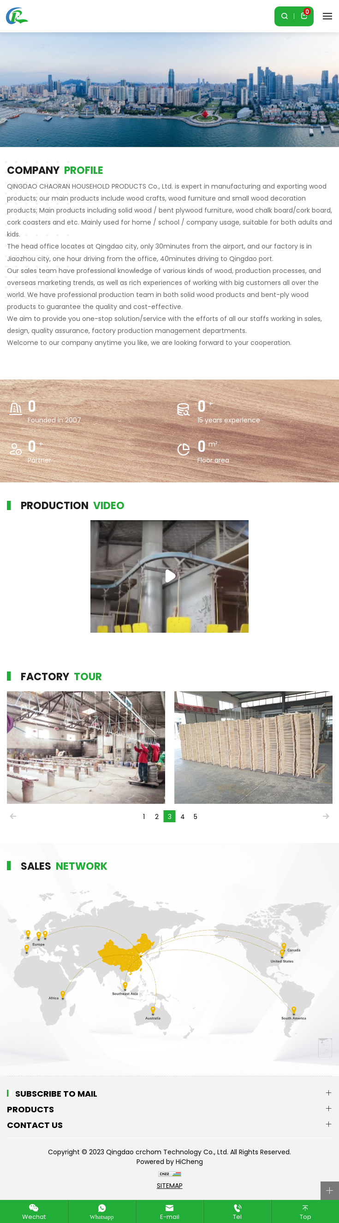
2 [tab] (157, 816)
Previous (13, 816)
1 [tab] (144, 816)
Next (326, 816)
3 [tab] (170, 816)
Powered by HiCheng (170, 1161)
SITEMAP (170, 1185)
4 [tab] (182, 816)
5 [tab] (195, 816)
